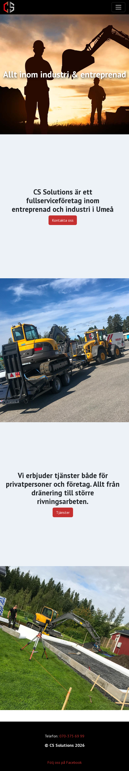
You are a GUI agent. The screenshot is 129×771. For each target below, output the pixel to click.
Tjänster (63, 512)
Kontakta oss (63, 220)
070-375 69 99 (71, 736)
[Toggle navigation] (118, 7)
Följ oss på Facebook (64, 762)
